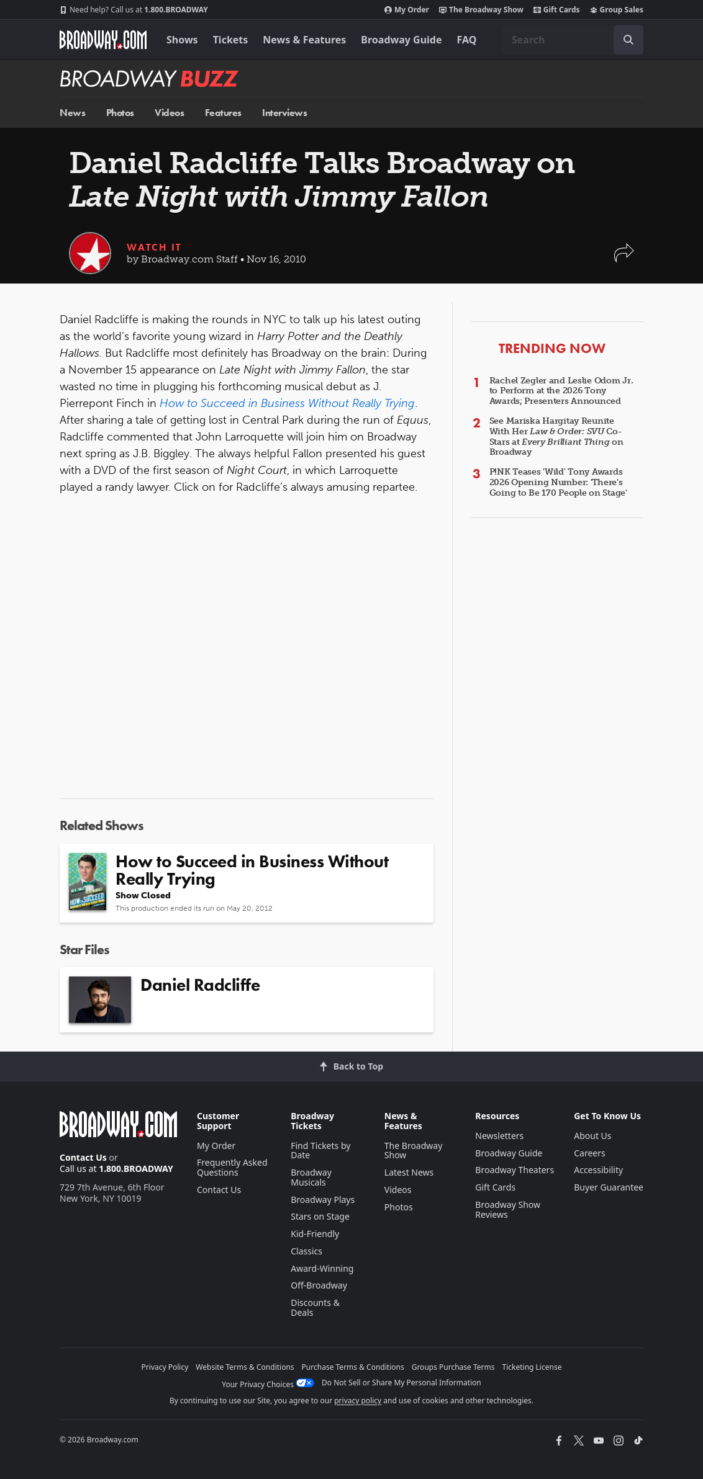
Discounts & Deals (315, 1307)
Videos (169, 112)
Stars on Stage (320, 1216)
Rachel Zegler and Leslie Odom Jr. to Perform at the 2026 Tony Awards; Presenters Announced (561, 391)
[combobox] (572, 40)
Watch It (154, 247)
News (72, 112)
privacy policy (357, 1400)
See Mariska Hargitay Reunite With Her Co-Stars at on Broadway (556, 436)
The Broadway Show (481, 10)
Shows (182, 40)
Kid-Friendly (315, 1234)
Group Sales (616, 10)
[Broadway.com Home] (103, 39)
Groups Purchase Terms (453, 1367)
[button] (624, 259)
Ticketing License (532, 1367)
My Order (406, 10)
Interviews (284, 112)
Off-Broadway (319, 1285)
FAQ (467, 40)
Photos (120, 112)
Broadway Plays (323, 1199)
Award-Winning (322, 1268)
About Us (592, 1136)
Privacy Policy (165, 1367)
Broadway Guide (401, 40)
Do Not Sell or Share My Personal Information (401, 1382)
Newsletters (499, 1136)
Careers (589, 1153)
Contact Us (83, 1157)
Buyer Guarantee (608, 1187)
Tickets (230, 40)
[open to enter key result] (628, 40)
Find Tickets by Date (320, 1150)
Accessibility (598, 1170)
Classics (306, 1251)
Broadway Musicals (311, 1177)
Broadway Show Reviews (507, 1209)
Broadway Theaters (514, 1170)
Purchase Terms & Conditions (353, 1367)
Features (223, 112)
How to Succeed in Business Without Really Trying (287, 403)
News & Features (304, 40)
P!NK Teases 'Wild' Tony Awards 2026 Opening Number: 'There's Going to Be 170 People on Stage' (558, 482)
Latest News (409, 1172)
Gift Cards (556, 10)
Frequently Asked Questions (232, 1167)
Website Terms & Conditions (245, 1367)
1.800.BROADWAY (134, 10)
